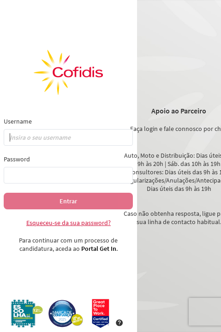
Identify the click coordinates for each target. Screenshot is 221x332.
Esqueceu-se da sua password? (68, 223)
